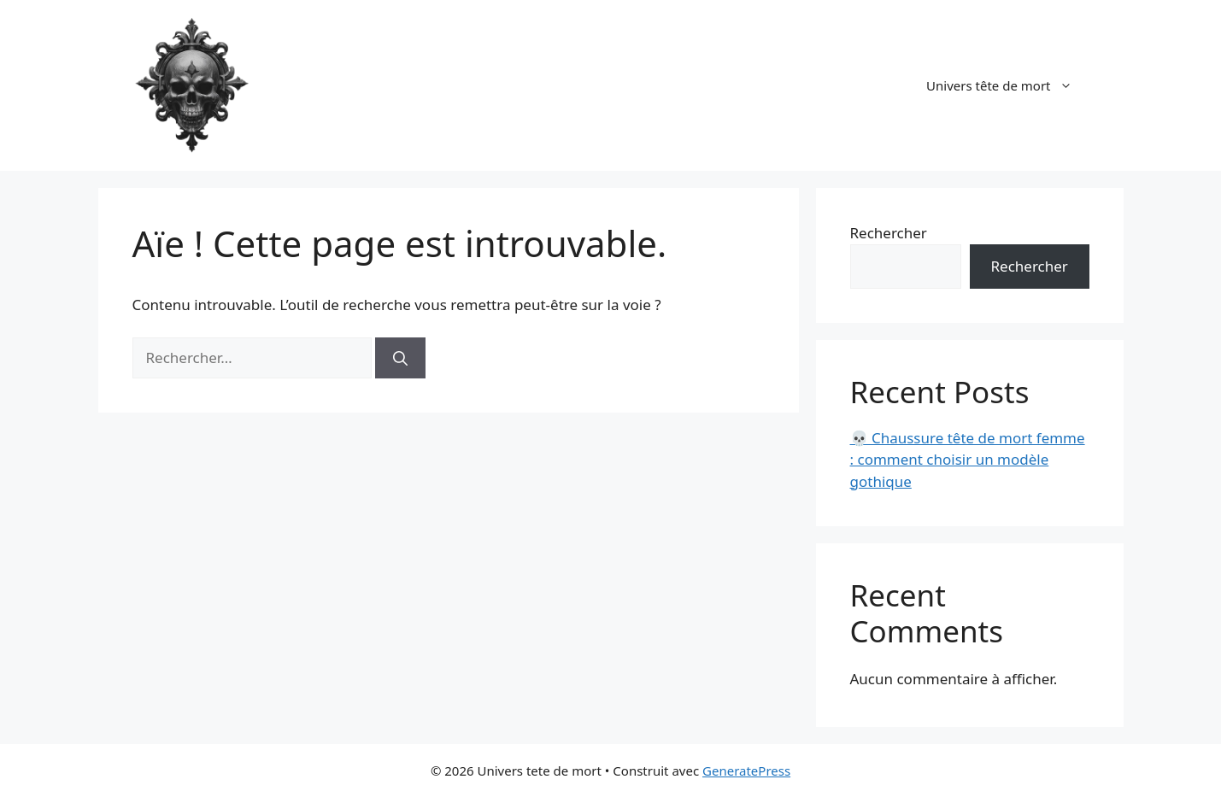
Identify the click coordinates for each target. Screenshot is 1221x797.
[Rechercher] (400, 357)
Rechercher (888, 233)
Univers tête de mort (1007, 85)
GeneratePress (746, 770)
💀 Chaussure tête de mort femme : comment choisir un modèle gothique (967, 459)
